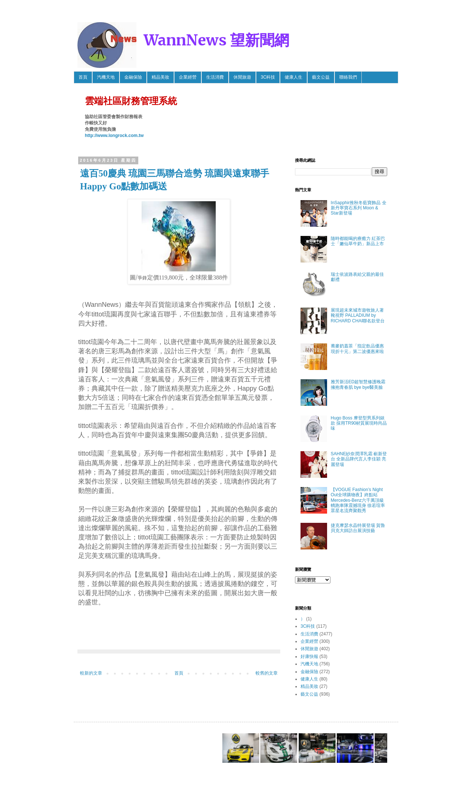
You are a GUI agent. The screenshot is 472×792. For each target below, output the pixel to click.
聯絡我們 (348, 77)
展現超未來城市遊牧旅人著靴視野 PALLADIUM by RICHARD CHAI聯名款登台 (358, 315)
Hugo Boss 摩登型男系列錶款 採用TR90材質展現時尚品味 (359, 423)
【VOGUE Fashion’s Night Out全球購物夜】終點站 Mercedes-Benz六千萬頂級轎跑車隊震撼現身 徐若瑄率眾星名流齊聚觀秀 (358, 500)
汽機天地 (106, 77)
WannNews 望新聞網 (216, 40)
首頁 (83, 77)
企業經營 (188, 77)
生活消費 (215, 77)
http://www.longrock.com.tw (114, 135)
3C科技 (268, 77)
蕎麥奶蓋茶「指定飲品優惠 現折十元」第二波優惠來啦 (357, 348)
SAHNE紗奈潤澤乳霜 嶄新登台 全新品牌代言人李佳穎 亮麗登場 (359, 459)
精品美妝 (160, 77)
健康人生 (293, 77)
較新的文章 (91, 673)
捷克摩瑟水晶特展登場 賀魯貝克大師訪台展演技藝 (358, 528)
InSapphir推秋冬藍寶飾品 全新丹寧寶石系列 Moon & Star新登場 (358, 208)
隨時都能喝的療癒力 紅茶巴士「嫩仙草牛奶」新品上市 (358, 241)
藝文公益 (321, 77)
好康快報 (309, 656)
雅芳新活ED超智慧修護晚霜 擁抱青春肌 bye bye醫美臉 (358, 384)
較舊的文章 (267, 673)
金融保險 (133, 77)
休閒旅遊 (242, 77)
